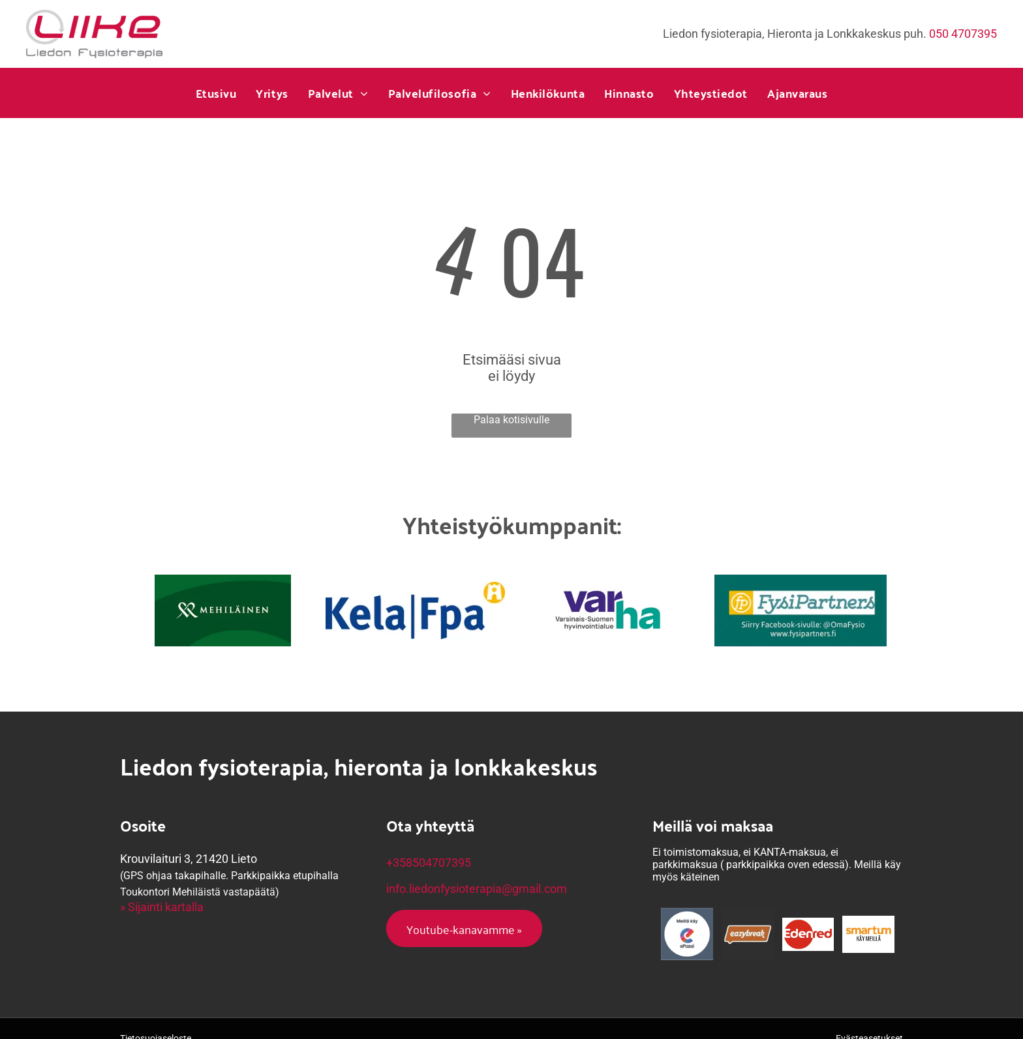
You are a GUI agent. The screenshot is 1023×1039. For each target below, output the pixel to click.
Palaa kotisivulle (511, 420)
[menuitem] (216, 93)
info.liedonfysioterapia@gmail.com (476, 889)
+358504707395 (428, 862)
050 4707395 (963, 33)
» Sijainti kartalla (162, 907)
